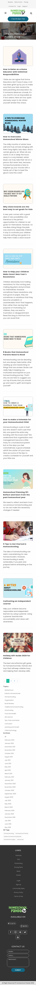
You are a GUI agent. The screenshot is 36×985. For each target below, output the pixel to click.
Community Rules (18, 888)
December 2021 (10, 747)
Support (24, 6)
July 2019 (8, 821)
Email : (11, 955)
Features (19, 855)
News (18, 871)
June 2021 (8, 763)
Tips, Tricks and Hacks (12, 720)
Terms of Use (18, 896)
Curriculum (8, 724)
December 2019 (10, 817)
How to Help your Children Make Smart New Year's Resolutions (16, 274)
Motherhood (9, 690)
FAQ (18, 859)
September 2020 (10, 794)
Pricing (26, 2)
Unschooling (9, 710)
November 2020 (10, 787)
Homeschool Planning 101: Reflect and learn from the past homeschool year (16, 495)
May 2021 (8, 767)
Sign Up (18, 884)
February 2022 (9, 740)
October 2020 (9, 790)
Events (18, 875)
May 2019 (8, 827)
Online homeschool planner (12, 836)
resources (20, 839)
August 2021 (9, 757)
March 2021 (8, 774)
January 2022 (9, 743)
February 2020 (9, 810)
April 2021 (8, 770)
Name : (11, 951)
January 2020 (9, 814)
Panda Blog (18, 863)
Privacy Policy (18, 892)
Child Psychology (11, 730)
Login (19, 6)
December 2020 (10, 784)
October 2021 (9, 753)
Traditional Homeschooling (14, 707)
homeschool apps (9, 839)
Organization (9, 700)
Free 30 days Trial (18, 19)
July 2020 (8, 800)
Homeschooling (10, 697)
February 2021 (9, 777)
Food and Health (10, 714)
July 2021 (7, 760)
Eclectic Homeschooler (12, 693)
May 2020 (8, 804)
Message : (13, 959)
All (5, 737)
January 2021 (9, 780)
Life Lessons (9, 717)
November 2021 (10, 750)
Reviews (10, 2)
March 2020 (9, 807)
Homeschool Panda (22, 833)
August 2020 (9, 797)
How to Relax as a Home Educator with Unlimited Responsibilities (15, 72)
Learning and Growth (12, 727)
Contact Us (12, 6)
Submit (18, 970)
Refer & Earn (18, 2)
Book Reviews (9, 703)
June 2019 (8, 824)
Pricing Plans (18, 867)
